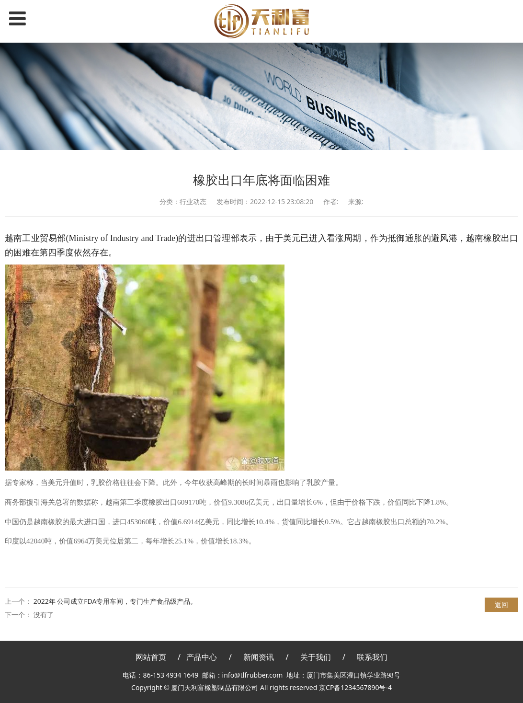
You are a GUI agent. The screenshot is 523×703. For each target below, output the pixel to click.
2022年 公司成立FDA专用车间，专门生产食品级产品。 (115, 601)
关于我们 (315, 657)
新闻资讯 (258, 657)
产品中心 (201, 657)
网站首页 (151, 657)
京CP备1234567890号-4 (355, 687)
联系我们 (372, 657)
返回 (501, 604)
